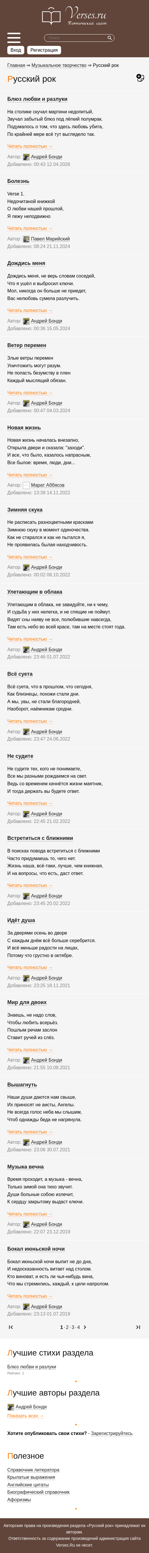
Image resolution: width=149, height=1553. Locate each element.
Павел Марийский (50, 238)
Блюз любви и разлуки (31, 1366)
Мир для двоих (27, 1002)
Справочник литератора (33, 1469)
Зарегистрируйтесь (112, 1433)
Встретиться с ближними (40, 838)
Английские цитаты (28, 1484)
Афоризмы (19, 1499)
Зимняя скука (25, 510)
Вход (16, 50)
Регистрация (44, 50)
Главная (16, 65)
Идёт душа (21, 920)
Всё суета (19, 674)
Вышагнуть (22, 1085)
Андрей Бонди (31, 1406)
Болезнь (18, 181)
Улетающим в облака (34, 592)
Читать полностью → (30, 146)
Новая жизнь (24, 428)
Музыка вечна (25, 1167)
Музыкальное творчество (59, 65)
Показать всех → (25, 1415)
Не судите (20, 756)
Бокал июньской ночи (36, 1249)
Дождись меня (26, 263)
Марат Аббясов (48, 485)
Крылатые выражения (31, 1477)
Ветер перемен (26, 345)
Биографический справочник (38, 1492)
